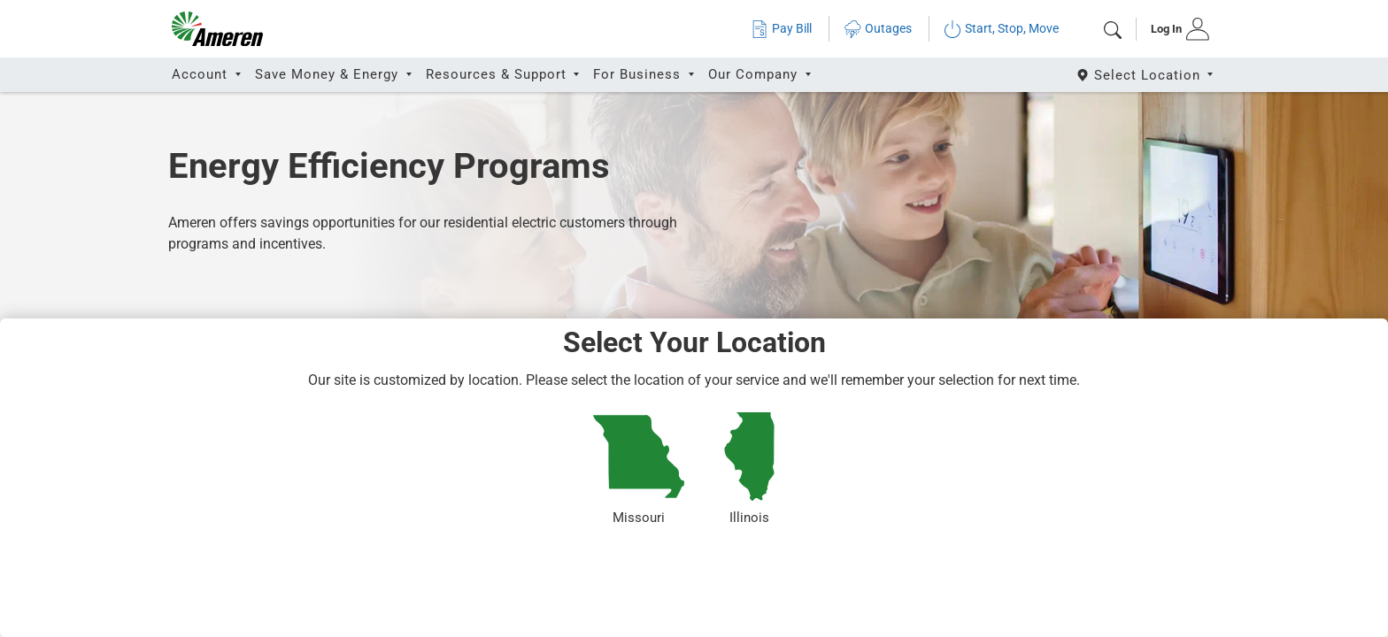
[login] (1174, 29)
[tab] (1174, 29)
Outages (878, 28)
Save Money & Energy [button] (329, 74)
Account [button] (202, 74)
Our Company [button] (755, 74)
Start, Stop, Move (1001, 28)
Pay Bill (781, 28)
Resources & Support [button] (498, 74)
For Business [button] (639, 74)
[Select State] (1146, 75)
